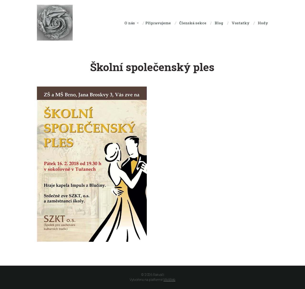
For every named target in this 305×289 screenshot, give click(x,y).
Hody (263, 23)
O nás (129, 23)
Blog (219, 23)
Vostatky (240, 23)
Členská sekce (192, 23)
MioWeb (169, 280)
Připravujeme (158, 23)
